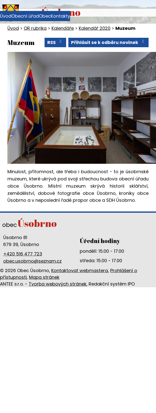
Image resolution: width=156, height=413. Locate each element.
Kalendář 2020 (94, 28)
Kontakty (60, 16)
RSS (55, 42)
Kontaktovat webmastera (79, 270)
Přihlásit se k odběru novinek (108, 42)
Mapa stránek (44, 277)
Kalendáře (63, 28)
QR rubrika (35, 28)
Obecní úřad (25, 16)
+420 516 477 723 (22, 254)
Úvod (5, 16)
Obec (45, 16)
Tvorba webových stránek (57, 284)
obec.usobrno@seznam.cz (32, 261)
